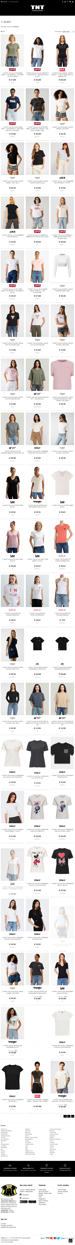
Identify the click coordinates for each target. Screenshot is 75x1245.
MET (2, 1149)
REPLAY (52, 1151)
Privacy (60, 1193)
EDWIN (27, 1141)
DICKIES (3, 1137)
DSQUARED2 (29, 1139)
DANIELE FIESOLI (5, 1135)
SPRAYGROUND (29, 1152)
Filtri (3, 31)
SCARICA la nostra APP (8, 1227)
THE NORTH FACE (30, 1154)
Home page (42, 1189)
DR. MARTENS (5, 1139)
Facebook (25, 1194)
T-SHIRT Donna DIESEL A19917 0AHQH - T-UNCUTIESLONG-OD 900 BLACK (62, 74)
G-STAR (52, 1142)
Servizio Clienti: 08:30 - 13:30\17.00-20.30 (45, 1193)
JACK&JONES (54, 1144)
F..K (2, 1142)
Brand (45, 13)
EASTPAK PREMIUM (55, 1139)
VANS (51, 1154)
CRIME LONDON (54, 1134)
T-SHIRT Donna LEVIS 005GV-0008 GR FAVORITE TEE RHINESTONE (62, 244)
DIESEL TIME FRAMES (31, 1137)
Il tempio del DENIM (7, 1225)
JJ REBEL (4, 1146)
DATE (26, 1135)
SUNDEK (3, 1154)
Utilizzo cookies (63, 1191)
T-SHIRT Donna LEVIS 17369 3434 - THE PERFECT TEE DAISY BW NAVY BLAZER (12, 136)
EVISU (51, 1141)
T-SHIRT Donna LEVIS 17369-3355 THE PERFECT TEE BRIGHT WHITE (12, 298)
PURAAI (3, 1151)
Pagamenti (42, 1199)
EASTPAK (3, 1141)
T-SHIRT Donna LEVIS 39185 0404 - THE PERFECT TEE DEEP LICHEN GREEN (12, 74)
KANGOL (52, 1146)
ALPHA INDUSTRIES (55, 1129)
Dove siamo (42, 1204)
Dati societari (26, 1237)
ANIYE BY (28, 1130)
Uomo (28, 13)
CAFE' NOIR (53, 1132)
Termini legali (62, 1189)
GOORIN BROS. (5, 1144)
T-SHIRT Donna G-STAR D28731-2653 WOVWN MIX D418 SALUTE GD (37, 730)
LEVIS (51, 1147)
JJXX (26, 1146)
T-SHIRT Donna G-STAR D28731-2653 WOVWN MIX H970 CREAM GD (62, 730)
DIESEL (52, 1137)
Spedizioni (42, 1202)
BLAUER (52, 1130)
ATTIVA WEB (9, 1241)
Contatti (3, 1223)
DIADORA (52, 1135)
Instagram (25, 1198)
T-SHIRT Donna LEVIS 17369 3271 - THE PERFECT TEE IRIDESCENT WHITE (37, 74)
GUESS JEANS (29, 1144)
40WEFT (27, 1129)
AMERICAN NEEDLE (6, 1130)
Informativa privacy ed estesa (9, 1239)
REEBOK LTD (29, 1151)
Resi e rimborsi (43, 1200)
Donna (36, 13)
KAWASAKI (4, 1147)
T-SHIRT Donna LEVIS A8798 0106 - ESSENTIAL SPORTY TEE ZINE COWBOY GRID (37, 136)
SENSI (2, 1152)
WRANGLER (4, 1156)
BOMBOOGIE (4, 1132)
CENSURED (4, 1134)
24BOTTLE (4, 1129)
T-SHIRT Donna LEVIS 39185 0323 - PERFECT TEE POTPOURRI (37, 298)
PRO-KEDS (53, 1149)
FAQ (40, 1197)
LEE (26, 1147)
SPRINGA (52, 1152)
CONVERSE (28, 1134)
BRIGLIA (27, 1132)
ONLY (26, 1149)
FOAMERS (28, 1142)
